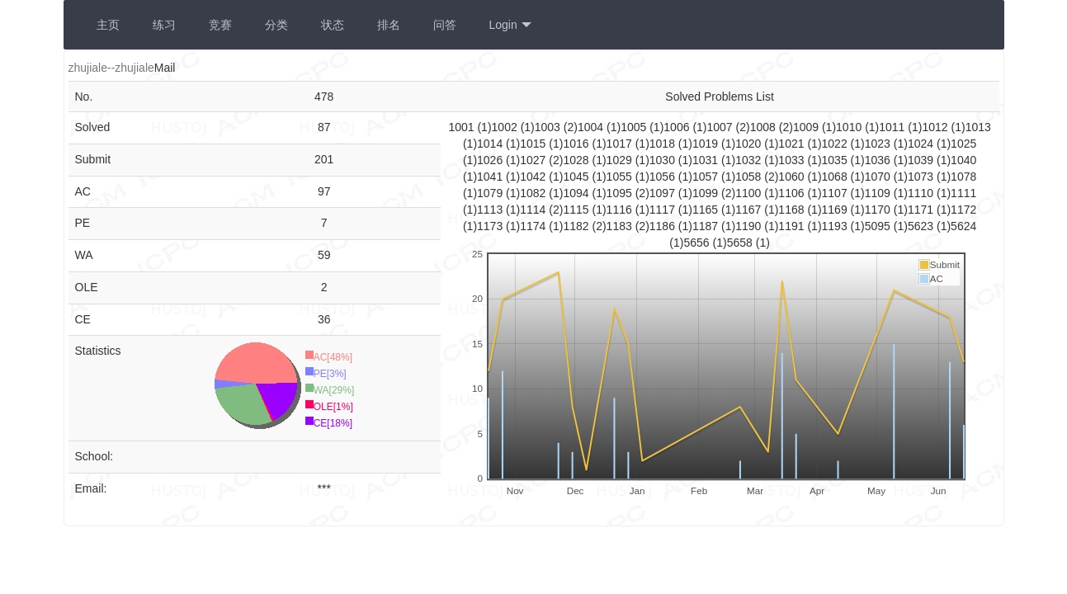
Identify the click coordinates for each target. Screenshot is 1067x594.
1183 (621, 226)
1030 (663, 160)
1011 (893, 127)
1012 (936, 127)
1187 (706, 226)
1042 (534, 176)
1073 (922, 176)
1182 (577, 226)
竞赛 (220, 24)
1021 (792, 143)
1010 (850, 127)
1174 (534, 226)
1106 (792, 193)
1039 (922, 160)
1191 (792, 226)
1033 (792, 160)
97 (324, 191)
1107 (836, 193)
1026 (491, 160)
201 (323, 159)
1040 (963, 160)
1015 (534, 143)
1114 (534, 209)
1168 (792, 209)
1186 (663, 226)
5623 (922, 226)
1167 (749, 209)
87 (324, 127)
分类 (276, 24)
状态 (332, 24)
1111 (963, 193)
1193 (836, 226)
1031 (706, 160)
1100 (749, 193)
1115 (577, 209)
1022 (836, 143)
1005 (635, 127)
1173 (491, 226)
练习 (164, 24)
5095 (879, 226)
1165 (706, 209)
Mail (165, 67)
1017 (621, 143)
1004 (592, 127)
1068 (836, 176)
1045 (577, 176)
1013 (978, 127)
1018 (663, 143)
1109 (879, 193)
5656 (697, 242)
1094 (577, 193)
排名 (388, 24)
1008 (764, 127)
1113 (491, 209)
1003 (549, 127)
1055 (621, 176)
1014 (491, 143)
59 (324, 255)
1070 (879, 176)
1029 (621, 160)
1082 (534, 193)
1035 (836, 160)
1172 (963, 209)
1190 (749, 226)
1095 (621, 193)
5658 (741, 242)
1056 (663, 176)
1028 (577, 160)
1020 (749, 143)
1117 (663, 209)
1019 (706, 143)
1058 (749, 176)
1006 (677, 127)
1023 (879, 143)
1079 (491, 193)
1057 (706, 176)
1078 (963, 176)
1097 (663, 193)
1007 (721, 127)
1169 (836, 209)
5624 (963, 226)
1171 (922, 209)
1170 (879, 209)
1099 (706, 193)
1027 (534, 160)
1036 (879, 160)
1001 (462, 127)
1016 (577, 143)
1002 (506, 127)
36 (324, 319)
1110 (922, 193)
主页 (108, 24)
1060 (792, 176)
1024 (922, 143)
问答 (444, 24)
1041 (491, 176)
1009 (807, 127)
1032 (749, 160)
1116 (621, 209)
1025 (963, 143)
